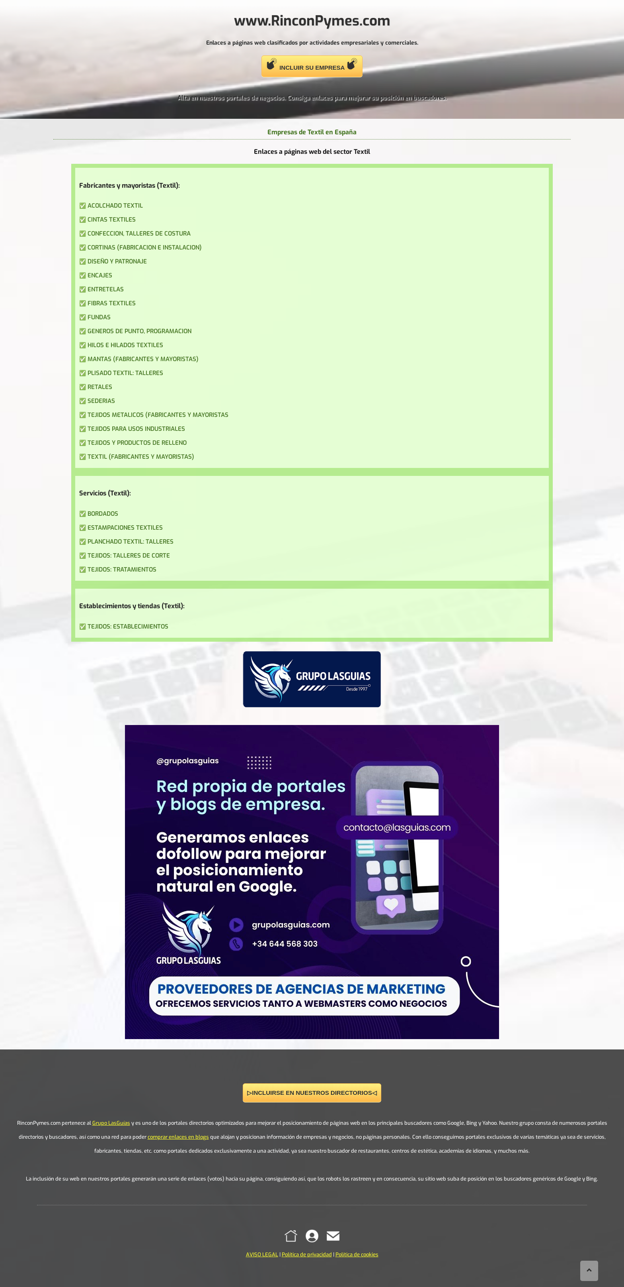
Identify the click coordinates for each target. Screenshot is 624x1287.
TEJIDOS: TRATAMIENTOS (122, 570)
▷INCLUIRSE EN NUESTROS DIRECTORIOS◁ (311, 1092)
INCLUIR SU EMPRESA (312, 64)
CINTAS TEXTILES (112, 220)
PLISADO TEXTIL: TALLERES (125, 373)
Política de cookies (356, 1254)
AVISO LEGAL (262, 1254)
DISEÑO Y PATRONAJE (117, 261)
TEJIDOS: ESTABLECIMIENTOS (128, 627)
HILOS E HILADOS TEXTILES (125, 345)
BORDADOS (103, 514)
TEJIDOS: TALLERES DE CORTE (129, 556)
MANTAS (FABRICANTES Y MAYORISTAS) (143, 359)
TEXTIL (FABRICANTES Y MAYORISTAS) (141, 457)
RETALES (100, 387)
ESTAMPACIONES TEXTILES (125, 528)
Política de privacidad (307, 1254)
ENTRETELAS (106, 289)
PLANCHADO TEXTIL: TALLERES (131, 542)
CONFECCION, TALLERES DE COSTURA (139, 234)
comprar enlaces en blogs (178, 1137)
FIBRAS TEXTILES (112, 303)
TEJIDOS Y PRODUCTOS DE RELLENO (137, 443)
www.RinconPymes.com (312, 21)
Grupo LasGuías (111, 1123)
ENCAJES (100, 275)
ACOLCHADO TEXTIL (115, 206)
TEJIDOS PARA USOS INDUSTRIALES (136, 429)
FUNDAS (99, 317)
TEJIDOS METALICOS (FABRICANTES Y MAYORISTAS (158, 415)
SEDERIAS (101, 401)
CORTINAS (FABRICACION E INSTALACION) (145, 248)
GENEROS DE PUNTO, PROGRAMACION (139, 331)
